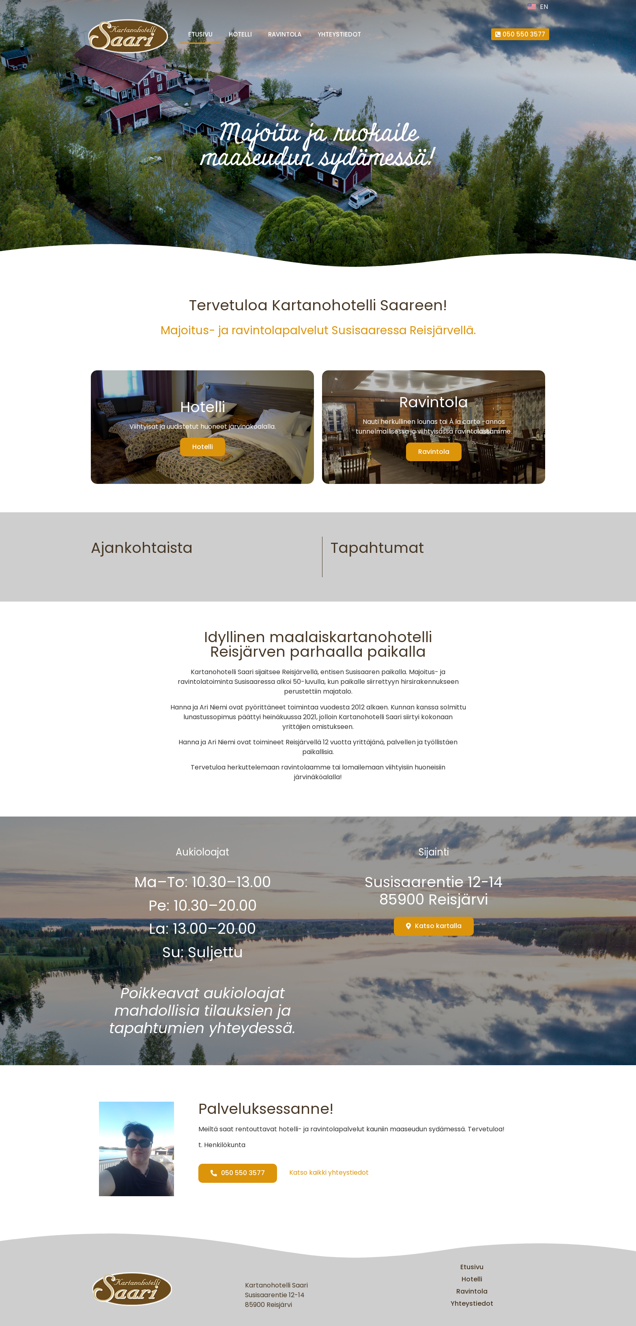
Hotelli (240, 34)
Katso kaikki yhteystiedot (329, 1172)
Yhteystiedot (339, 34)
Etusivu (200, 34)
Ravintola (284, 34)
